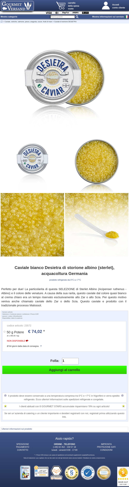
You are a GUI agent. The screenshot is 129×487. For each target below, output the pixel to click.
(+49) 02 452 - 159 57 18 (64, 447)
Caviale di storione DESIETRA (65, 22)
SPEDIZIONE (22, 444)
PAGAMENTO (22, 447)
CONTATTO (22, 450)
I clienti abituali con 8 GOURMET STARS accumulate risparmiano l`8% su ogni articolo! (64, 406)
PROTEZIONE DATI (106, 447)
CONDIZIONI (106, 450)
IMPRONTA (106, 444)
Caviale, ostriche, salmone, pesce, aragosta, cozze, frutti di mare (28, 22)
